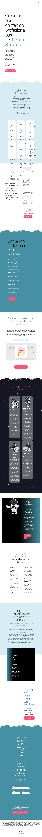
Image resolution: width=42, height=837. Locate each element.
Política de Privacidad (17, 808)
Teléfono (13, 791)
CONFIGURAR (21, 831)
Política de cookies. (21, 835)
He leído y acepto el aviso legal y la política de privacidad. (20, 796)
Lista (27, 340)
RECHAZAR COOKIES (21, 828)
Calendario (22, 340)
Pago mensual (28, 167)
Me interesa (12, 299)
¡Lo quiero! (28, 216)
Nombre (13, 786)
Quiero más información (20, 812)
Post (16, 340)
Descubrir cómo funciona (21, 367)
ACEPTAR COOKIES (21, 833)
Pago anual (28, 170)
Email (23, 791)
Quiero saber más (10, 70)
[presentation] (20, 800)
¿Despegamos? (29, 718)
